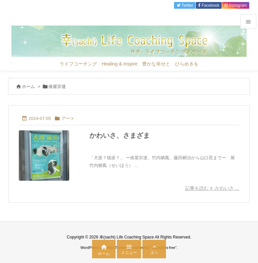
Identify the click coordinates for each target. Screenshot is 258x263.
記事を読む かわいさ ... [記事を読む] (212, 188)
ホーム (28, 86)
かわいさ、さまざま (119, 135)
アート (68, 118)
